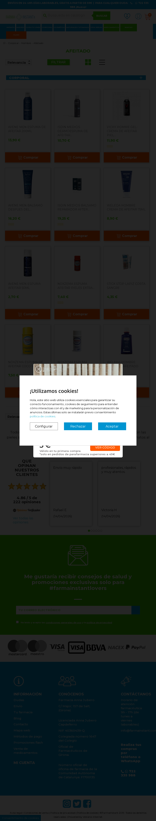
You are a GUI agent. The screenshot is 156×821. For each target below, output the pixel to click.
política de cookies (42, 416)
